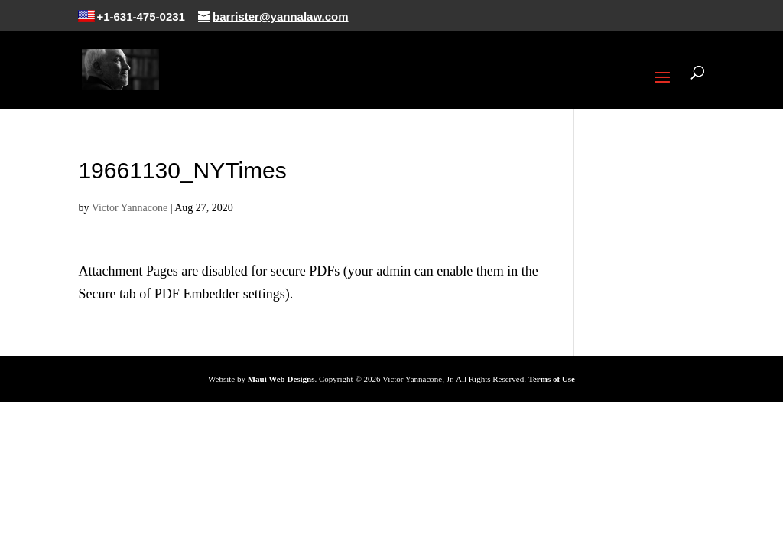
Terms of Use (551, 378)
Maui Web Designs (281, 378)
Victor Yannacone (129, 208)
